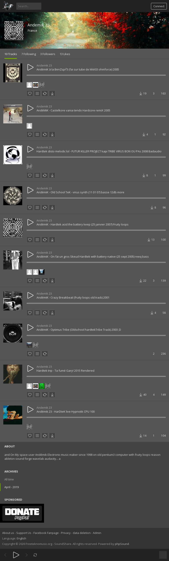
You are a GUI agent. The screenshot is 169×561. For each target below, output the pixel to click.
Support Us (23, 533)
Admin (97, 533)
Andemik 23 (39, 25)
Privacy (66, 533)
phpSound (122, 544)
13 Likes (65, 54)
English (21, 538)
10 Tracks (10, 54)
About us (8, 533)
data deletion (82, 533)
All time (9, 479)
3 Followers (47, 54)
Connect (158, 6)
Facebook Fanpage (46, 533)
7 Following (28, 54)
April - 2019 (11, 487)
